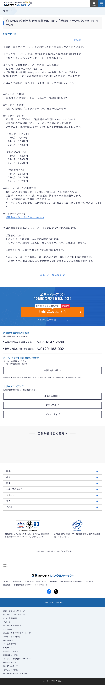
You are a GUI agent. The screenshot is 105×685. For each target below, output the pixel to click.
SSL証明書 (7, 629)
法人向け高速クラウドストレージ (17, 633)
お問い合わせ (51, 370)
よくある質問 (51, 396)
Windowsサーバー (10, 640)
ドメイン (7, 622)
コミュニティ (51, 414)
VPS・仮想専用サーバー (13, 618)
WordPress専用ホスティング (15, 674)
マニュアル (51, 405)
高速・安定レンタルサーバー (15, 611)
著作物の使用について (22, 585)
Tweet (77, 40)
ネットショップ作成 (11, 637)
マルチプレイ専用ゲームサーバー (17, 659)
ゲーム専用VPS (9, 644)
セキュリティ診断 (10, 670)
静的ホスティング (10, 662)
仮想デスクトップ (10, 652)
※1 (31, 3)
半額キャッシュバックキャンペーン (25, 217)
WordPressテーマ (10, 666)
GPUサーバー (8, 648)
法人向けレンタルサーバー (14, 615)
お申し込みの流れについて (53, 319)
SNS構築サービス (10, 655)
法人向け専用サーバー (12, 626)
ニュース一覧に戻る (52, 275)
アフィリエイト (41, 585)
